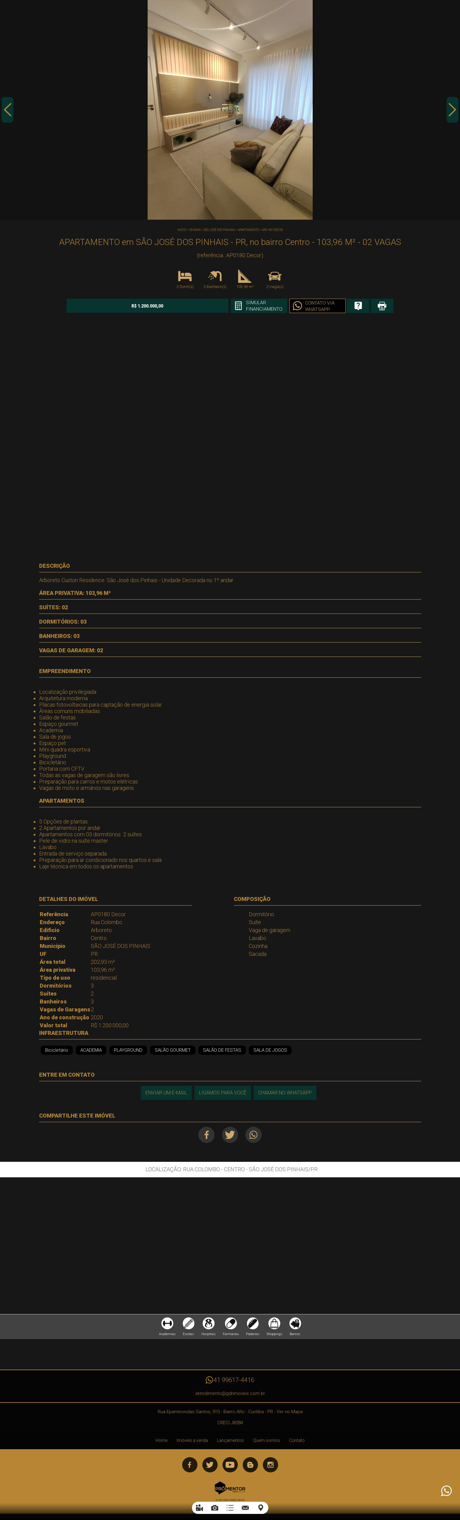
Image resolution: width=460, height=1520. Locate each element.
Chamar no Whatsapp (285, 1093)
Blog (250, 1465)
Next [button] (452, 110)
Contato (297, 1441)
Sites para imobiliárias (230, 1501)
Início (181, 230)
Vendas (195, 230)
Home (161, 1441)
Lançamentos (230, 1441)
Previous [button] (8, 110)
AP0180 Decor (272, 230)
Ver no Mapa (290, 1412)
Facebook (205, 1134)
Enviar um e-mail (166, 1093)
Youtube (230, 1465)
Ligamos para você (222, 1093)
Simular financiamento (250, 306)
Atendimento (446, 1491)
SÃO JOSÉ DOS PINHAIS (219, 230)
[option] (230, 110)
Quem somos (266, 1441)
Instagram (270, 1465)
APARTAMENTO (248, 230)
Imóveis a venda (192, 1441)
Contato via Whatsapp (306, 306)
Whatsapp (254, 1134)
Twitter (230, 1134)
